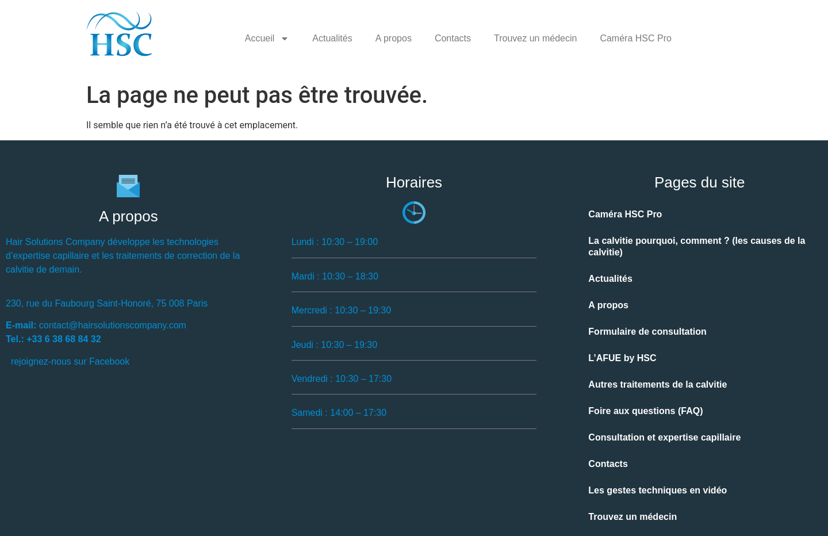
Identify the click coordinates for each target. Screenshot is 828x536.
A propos (393, 38)
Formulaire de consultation (647, 331)
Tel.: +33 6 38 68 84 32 (53, 339)
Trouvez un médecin (535, 38)
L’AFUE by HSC (622, 358)
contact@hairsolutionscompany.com (112, 325)
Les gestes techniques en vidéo (657, 490)
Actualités (332, 38)
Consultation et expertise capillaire (664, 437)
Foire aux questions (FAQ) (645, 411)
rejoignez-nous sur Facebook (70, 361)
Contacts (453, 38)
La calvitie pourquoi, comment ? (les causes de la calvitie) (696, 246)
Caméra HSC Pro (635, 38)
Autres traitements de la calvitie (657, 384)
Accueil (267, 38)
